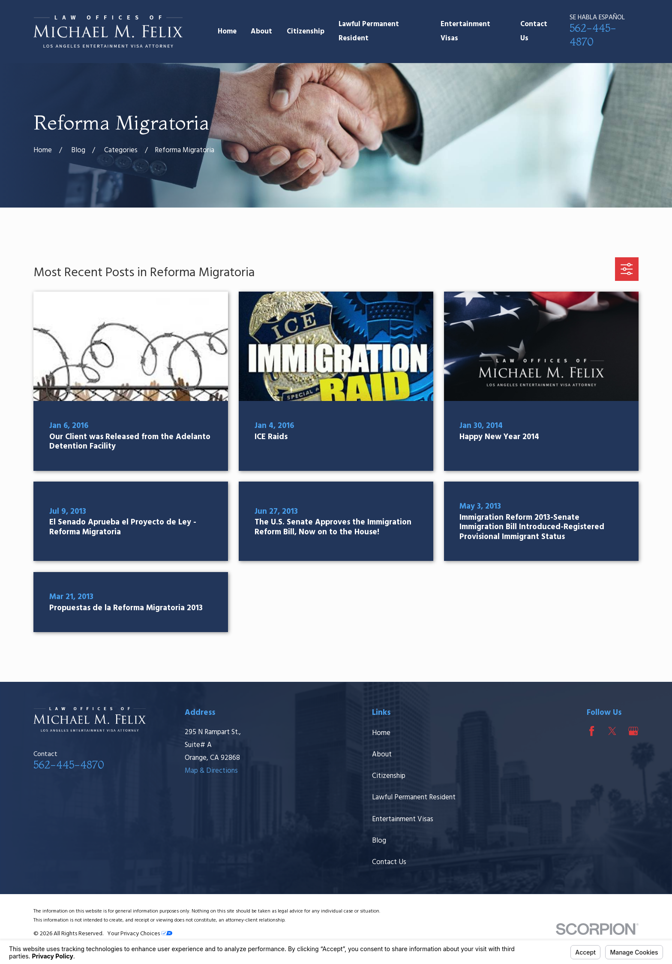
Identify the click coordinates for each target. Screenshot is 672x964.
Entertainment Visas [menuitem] (465, 31)
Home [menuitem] (227, 31)
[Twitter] (612, 731)
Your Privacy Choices (139, 934)
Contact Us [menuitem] (533, 31)
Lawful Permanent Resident (414, 797)
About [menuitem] (261, 31)
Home (381, 733)
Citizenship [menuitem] (305, 31)
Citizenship (388, 776)
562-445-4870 (68, 764)
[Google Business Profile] (633, 731)
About (382, 754)
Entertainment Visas (402, 819)
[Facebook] (592, 731)
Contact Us (389, 862)
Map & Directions (211, 771)
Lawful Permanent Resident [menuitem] (369, 31)
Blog (379, 841)
